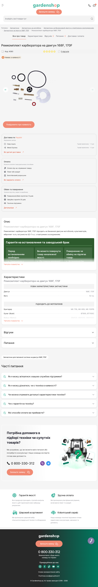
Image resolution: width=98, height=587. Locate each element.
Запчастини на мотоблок (31, 28)
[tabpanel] (49, 88)
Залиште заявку (49, 12)
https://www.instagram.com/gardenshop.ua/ (40, 566)
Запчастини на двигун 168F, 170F (16, 31)
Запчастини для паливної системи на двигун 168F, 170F (24, 357)
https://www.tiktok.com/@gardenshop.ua (49, 566)
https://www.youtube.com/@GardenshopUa (53, 566)
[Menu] (3, 5)
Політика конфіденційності (49, 576)
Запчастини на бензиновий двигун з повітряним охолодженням (69, 28)
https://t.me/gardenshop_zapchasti (58, 566)
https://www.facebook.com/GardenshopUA (44, 566)
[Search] (92, 19)
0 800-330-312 (49, 552)
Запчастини (14, 28)
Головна (4, 28)
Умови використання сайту (49, 572)
